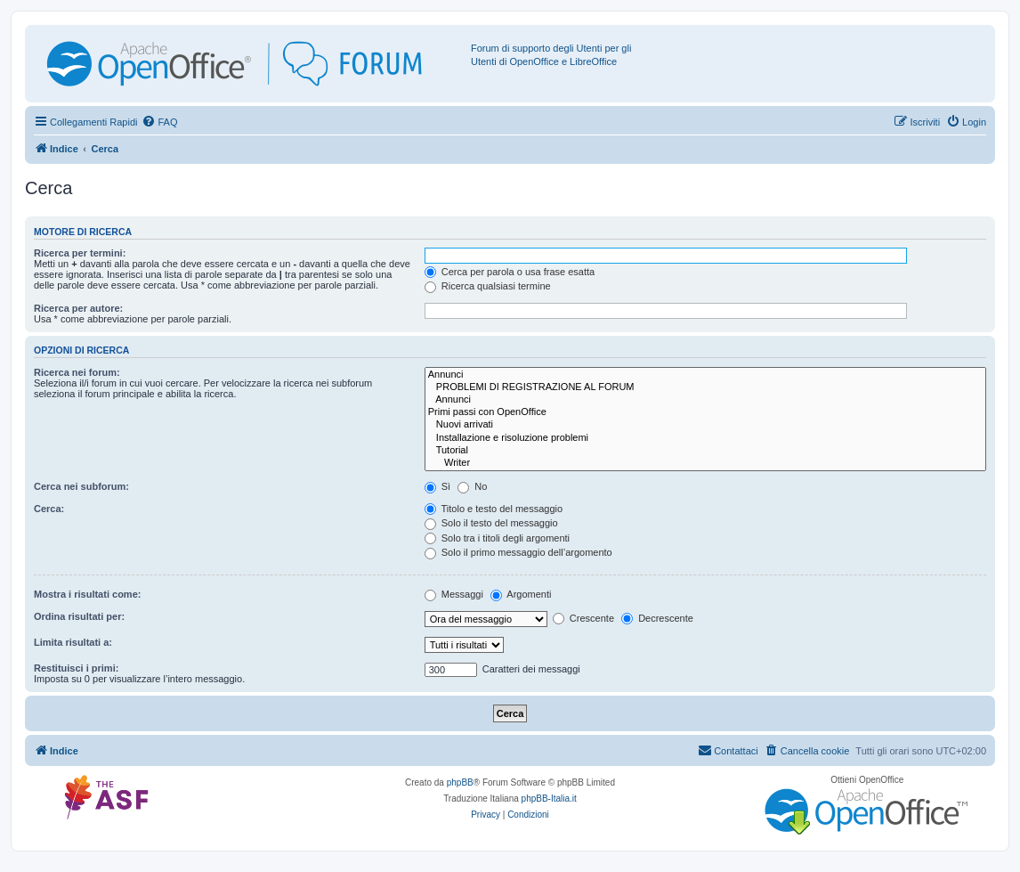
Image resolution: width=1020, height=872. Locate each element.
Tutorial (705, 450)
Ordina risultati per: (79, 616)
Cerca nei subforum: (81, 486)
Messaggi (454, 594)
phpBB (460, 782)
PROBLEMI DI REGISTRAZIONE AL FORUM (705, 387)
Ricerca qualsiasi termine (488, 286)
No (472, 486)
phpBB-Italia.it (549, 798)
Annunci (705, 375)
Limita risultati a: (73, 642)
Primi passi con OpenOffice (705, 412)
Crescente (583, 618)
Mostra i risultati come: (87, 594)
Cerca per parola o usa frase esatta (510, 271)
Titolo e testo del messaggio (494, 508)
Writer (705, 463)
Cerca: (49, 508)
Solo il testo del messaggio (491, 522)
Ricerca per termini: (79, 253)
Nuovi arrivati (705, 425)
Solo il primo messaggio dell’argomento (518, 552)
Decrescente (657, 618)
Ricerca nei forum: (77, 372)
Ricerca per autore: (78, 308)
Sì (437, 486)
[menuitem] (159, 122)
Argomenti (521, 594)
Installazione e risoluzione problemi (705, 438)
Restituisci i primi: (76, 668)
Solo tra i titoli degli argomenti (497, 538)
